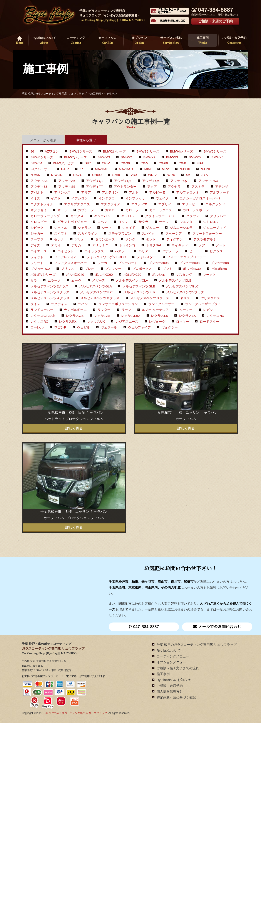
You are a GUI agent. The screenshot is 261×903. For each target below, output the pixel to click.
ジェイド (128, 227)
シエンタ (185, 222)
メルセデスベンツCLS (175, 280)
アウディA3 (38, 181)
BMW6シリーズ (41, 157)
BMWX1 (127, 157)
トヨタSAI (153, 245)
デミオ (56, 245)
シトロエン (211, 222)
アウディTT (94, 186)
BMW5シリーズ (215, 151)
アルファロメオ (187, 192)
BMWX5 (195, 157)
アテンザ (221, 186)
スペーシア (174, 233)
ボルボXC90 (133, 274)
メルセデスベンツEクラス (49, 286)
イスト (56, 198)
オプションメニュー (171, 662)
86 (32, 151)
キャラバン (102, 216)
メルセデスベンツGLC (182, 286)
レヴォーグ (157, 321)
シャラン (84, 227)
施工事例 (203, 40)
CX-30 (125, 163)
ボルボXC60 (104, 274)
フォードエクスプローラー (186, 257)
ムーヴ (76, 280)
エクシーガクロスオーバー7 (199, 198)
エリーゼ (188, 204)
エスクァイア (110, 204)
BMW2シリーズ (114, 151)
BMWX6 (217, 157)
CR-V (106, 163)
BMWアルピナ (63, 163)
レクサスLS (159, 315)
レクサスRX (68, 321)
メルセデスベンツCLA (132, 280)
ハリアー (145, 251)
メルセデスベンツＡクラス (50, 298)
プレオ (89, 269)
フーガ (102, 263)
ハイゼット (65, 251)
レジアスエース (126, 321)
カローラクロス (160, 210)
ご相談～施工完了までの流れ (178, 668)
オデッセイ (38, 210)
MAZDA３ (126, 169)
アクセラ (174, 186)
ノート (221, 245)
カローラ (132, 210)
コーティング (76, 40)
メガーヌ (98, 280)
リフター (103, 310)
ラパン (83, 304)
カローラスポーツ (196, 210)
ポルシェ (158, 274)
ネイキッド (180, 245)
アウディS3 (38, 186)
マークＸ (209, 274)
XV (188, 175)
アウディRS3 (208, 181)
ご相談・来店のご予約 (215, 21)
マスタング (184, 274)
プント (167, 269)
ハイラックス (94, 251)
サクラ (143, 222)
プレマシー (113, 269)
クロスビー (38, 222)
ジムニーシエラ (181, 227)
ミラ (33, 280)
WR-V (152, 175)
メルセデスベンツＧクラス (149, 298)
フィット (37, 257)
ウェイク (162, 198)
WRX (171, 175)
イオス (35, 198)
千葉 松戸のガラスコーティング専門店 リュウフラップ (197, 644)
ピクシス (216, 251)
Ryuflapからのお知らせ (174, 680)
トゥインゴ (127, 245)
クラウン (192, 216)
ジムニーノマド (214, 227)
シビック (37, 227)
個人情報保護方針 (170, 691)
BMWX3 (172, 157)
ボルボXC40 (75, 274)
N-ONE (206, 169)
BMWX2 (149, 157)
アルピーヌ (157, 192)
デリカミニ (100, 245)
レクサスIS (102, 315)
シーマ (107, 227)
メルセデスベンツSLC (96, 292)
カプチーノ (86, 210)
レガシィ (209, 310)
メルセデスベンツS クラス (49, 292)
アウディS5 (66, 186)
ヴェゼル (83, 327)
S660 (116, 175)
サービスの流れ (171, 40)
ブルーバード (128, 263)
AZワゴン (52, 151)
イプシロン (79, 198)
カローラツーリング (45, 216)
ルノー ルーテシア (155, 310)
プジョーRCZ (40, 269)
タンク (130, 239)
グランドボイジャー (72, 222)
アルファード (219, 192)
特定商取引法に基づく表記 (176, 697)
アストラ (197, 186)
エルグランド (215, 204)
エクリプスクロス (77, 204)
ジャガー (37, 233)
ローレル (37, 327)
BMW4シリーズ (181, 151)
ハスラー (121, 251)
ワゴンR (60, 327)
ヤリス (185, 298)
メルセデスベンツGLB (138, 286)
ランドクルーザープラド (203, 304)
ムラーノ (54, 280)
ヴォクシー (169, 327)
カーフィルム (107, 40)
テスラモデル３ (204, 239)
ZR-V (204, 175)
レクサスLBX (130, 315)
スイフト (60, 233)
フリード (37, 263)
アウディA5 (66, 181)
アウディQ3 (122, 181)
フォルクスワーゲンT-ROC (106, 257)
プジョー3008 (158, 263)
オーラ (62, 210)
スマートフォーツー (207, 233)
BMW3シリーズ (148, 151)
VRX (133, 175)
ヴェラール (109, 327)
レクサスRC (39, 321)
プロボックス (142, 269)
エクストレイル (41, 204)
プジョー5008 (189, 263)
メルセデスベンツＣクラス (99, 298)
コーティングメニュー (173, 656)
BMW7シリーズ (75, 157)
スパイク (148, 233)
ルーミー (185, 310)
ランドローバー (41, 310)
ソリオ (79, 239)
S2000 (97, 175)
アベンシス (62, 192)
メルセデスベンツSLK (139, 292)
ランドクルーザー (161, 304)
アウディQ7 (179, 181)
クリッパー (218, 216)
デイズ (35, 245)
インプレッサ (135, 198)
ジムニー (152, 227)
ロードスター (209, 321)
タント (151, 239)
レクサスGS (75, 315)
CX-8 (182, 163)
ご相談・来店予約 (234, 40)
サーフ (164, 222)
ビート (194, 251)
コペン (102, 222)
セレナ (59, 239)
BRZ (88, 163)
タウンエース (105, 239)
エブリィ (164, 204)
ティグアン (174, 239)
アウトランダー (125, 186)
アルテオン (110, 192)
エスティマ (139, 204)
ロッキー (182, 321)
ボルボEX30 (192, 269)
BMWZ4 (36, 163)
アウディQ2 (94, 181)
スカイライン (87, 233)
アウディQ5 (150, 181)
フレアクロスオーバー (70, 263)
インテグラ (107, 198)
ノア (202, 245)
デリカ (76, 245)
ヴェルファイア (139, 327)
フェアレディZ (65, 257)
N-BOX (185, 169)
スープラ (37, 239)
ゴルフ (123, 222)
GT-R (65, 169)
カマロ (110, 210)
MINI (147, 169)
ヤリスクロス (210, 298)
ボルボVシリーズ (42, 274)
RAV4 (77, 175)
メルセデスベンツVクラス (185, 292)
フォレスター (146, 257)
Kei (82, 169)
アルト (134, 192)
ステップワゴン (119, 233)
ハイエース (38, 251)
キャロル (127, 216)
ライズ (35, 304)
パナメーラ (170, 251)
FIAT (200, 163)
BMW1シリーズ (80, 151)
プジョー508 (219, 263)
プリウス (67, 269)
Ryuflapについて (44, 40)
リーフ (126, 310)
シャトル (60, 227)
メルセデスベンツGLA (95, 286)
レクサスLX (187, 315)
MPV (165, 169)
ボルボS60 (219, 269)
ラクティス (59, 304)
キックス (77, 216)
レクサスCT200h (42, 315)
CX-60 (163, 163)
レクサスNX (215, 315)
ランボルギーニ (75, 310)
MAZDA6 (101, 169)
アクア (152, 186)
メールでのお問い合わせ (217, 627)
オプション (139, 40)
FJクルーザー (40, 169)
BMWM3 (103, 157)
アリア (86, 192)
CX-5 (144, 163)
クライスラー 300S (160, 216)
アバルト (37, 192)
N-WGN (57, 175)
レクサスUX (96, 321)
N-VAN (35, 175)
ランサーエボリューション (118, 304)
